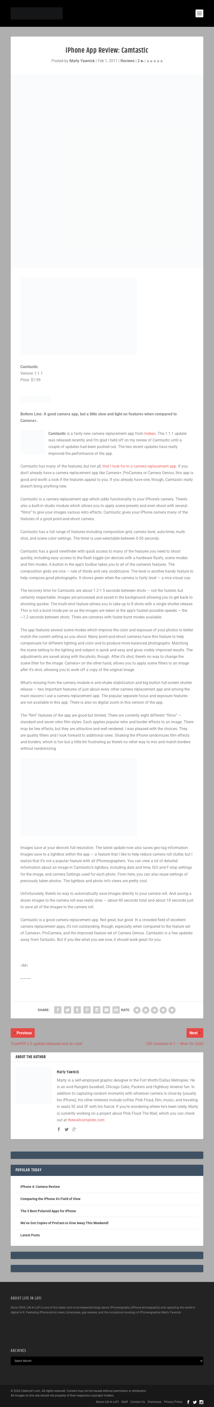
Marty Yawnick (82, 61)
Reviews (127, 61)
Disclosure (154, 1402)
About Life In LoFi (107, 1402)
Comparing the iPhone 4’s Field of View (50, 1199)
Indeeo (150, 433)
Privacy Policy (173, 1402)
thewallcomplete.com (86, 1120)
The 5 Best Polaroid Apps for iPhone (48, 1211)
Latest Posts (30, 1235)
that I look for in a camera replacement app (139, 466)
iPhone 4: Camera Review (40, 1187)
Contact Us (137, 1402)
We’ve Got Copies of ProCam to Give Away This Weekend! (64, 1223)
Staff (124, 1402)
